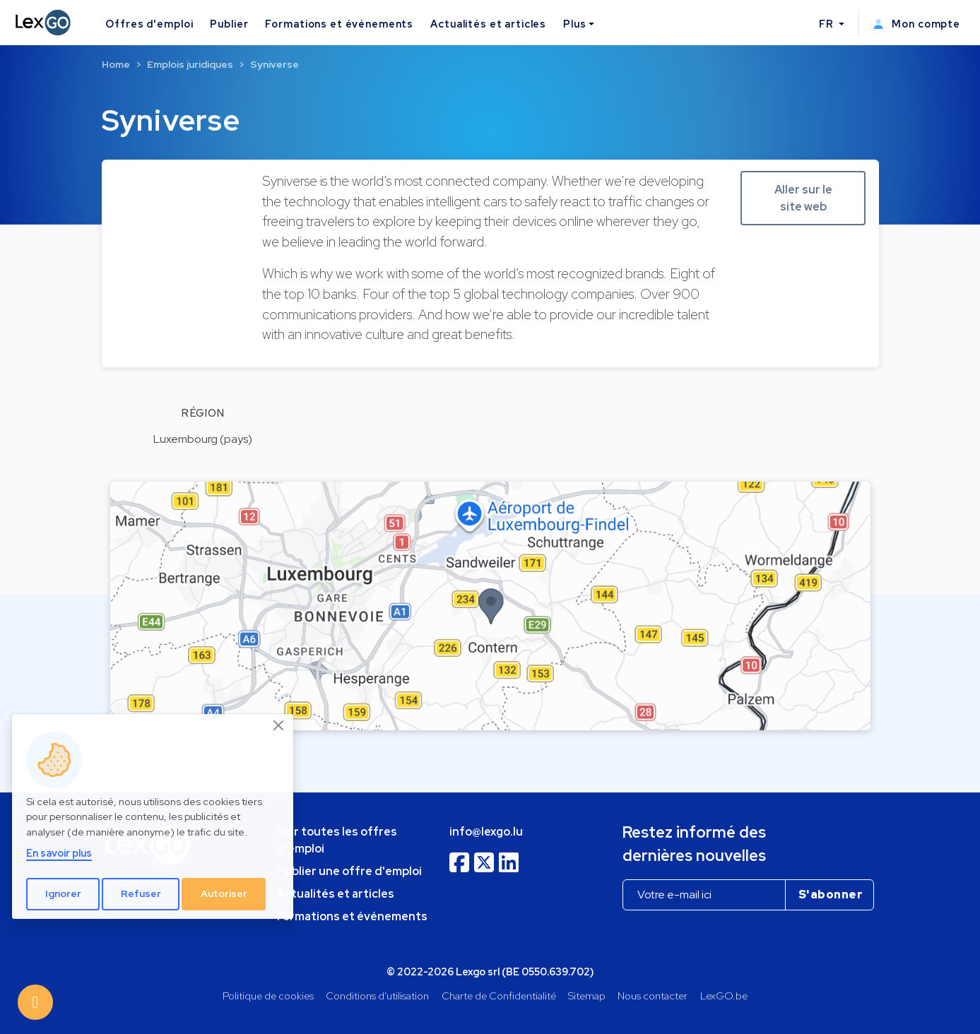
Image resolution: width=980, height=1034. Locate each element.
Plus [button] (574, 23)
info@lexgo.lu (486, 831)
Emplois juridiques (190, 64)
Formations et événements (339, 23)
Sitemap (587, 995)
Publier (229, 23)
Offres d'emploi (149, 23)
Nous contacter (652, 995)
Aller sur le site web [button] (803, 198)
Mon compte (916, 23)
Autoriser (224, 893)
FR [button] (828, 23)
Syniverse (274, 64)
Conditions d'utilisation (377, 995)
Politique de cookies (268, 995)
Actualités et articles (488, 23)
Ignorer (63, 893)
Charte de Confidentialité (499, 995)
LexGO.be (724, 995)
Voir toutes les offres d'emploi (337, 840)
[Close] (279, 726)
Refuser (141, 893)
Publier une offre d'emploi (349, 871)
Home (116, 64)
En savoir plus (59, 853)
